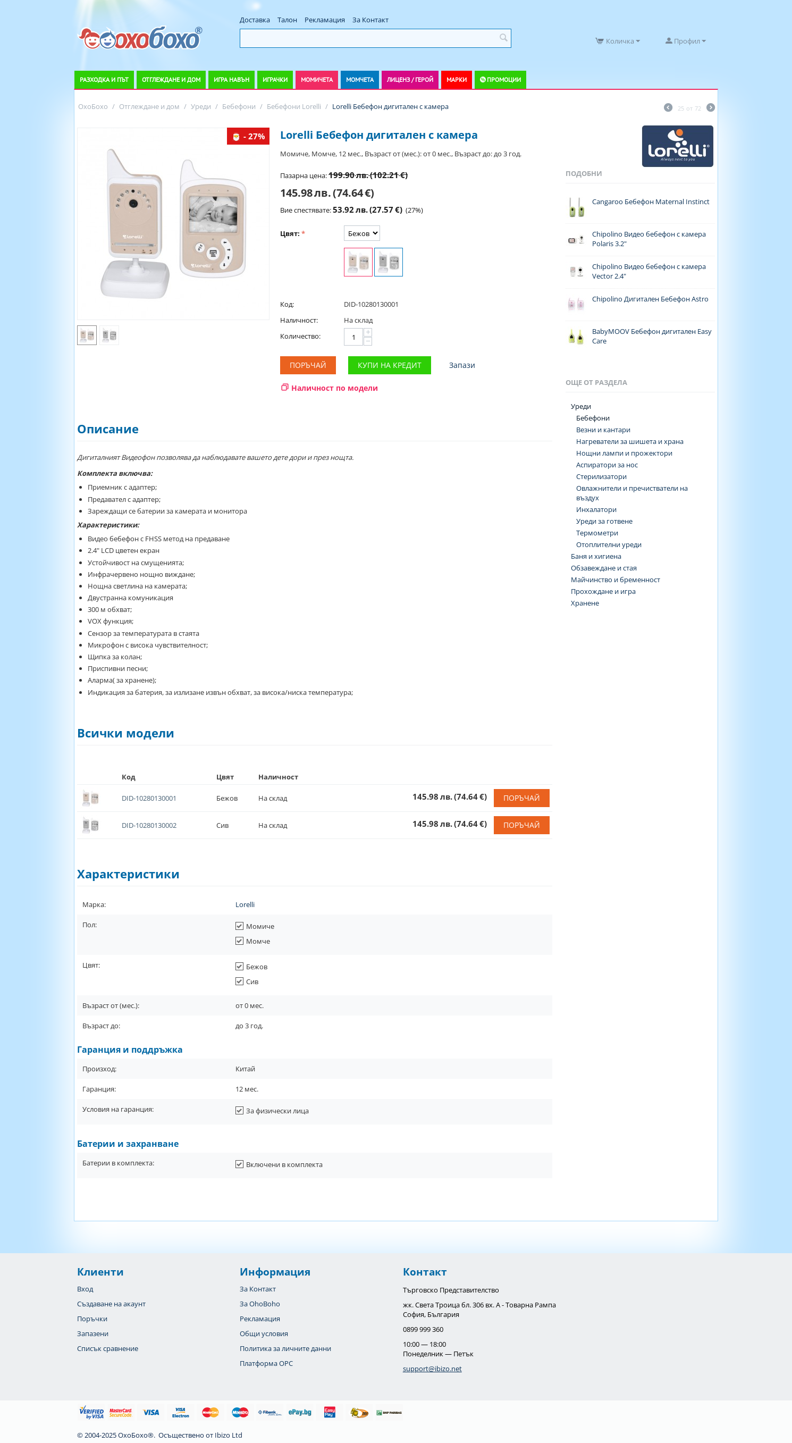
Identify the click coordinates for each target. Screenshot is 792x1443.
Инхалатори (596, 509)
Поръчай (308, 365)
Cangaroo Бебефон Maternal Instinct (651, 201)
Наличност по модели (334, 388)
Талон (287, 19)
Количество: (300, 336)
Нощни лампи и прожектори (624, 453)
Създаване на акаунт (111, 1303)
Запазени (92, 1333)
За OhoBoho (260, 1303)
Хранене (585, 603)
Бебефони (593, 418)
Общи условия (264, 1333)
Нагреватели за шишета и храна (630, 441)
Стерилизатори (601, 476)
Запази (462, 365)
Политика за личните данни (285, 1348)
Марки (456, 79)
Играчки (275, 79)
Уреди (581, 406)
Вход (85, 1289)
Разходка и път (104, 79)
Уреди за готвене (604, 521)
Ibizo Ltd (228, 1435)
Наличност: (299, 320)
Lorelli (245, 904)
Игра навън (231, 79)
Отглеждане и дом (171, 79)
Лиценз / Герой (410, 79)
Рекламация (325, 19)
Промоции (504, 79)
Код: (287, 304)
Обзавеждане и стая (604, 568)
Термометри (597, 533)
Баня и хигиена (596, 556)
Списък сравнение (107, 1348)
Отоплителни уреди (609, 544)
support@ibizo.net (432, 1368)
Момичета (317, 79)
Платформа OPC (266, 1363)
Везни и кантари (603, 429)
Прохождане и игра (603, 591)
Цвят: (290, 233)
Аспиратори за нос (607, 464)
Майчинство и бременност (615, 579)
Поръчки (92, 1318)
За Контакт (370, 19)
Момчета (360, 79)
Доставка (255, 19)
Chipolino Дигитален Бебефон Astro (650, 299)
